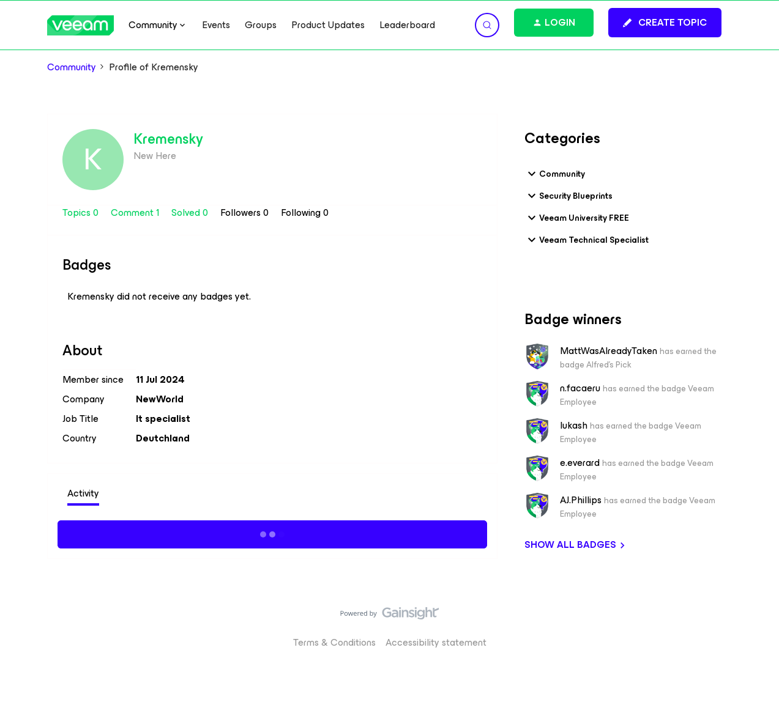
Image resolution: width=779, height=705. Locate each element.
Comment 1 (136, 212)
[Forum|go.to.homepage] (80, 25)
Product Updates (328, 25)
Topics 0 (81, 212)
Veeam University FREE (576, 217)
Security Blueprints (568, 195)
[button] (664, 22)
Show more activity (272, 532)
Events (216, 25)
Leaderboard (407, 25)
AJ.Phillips (581, 500)
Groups (261, 25)
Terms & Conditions (334, 642)
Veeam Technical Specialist (586, 239)
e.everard (580, 463)
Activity (83, 493)
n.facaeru (580, 388)
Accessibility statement (436, 642)
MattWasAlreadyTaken (608, 351)
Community (71, 67)
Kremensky (168, 139)
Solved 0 (191, 212)
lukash (573, 425)
